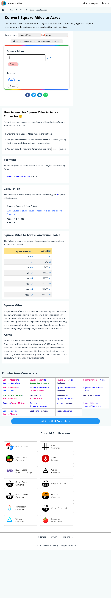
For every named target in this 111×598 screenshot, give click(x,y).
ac (18, 80)
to (11, 382)
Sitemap (42, 537)
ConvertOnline (11, 3)
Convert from (11, 35)
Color (105, 3)
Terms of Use (67, 537)
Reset (13, 64)
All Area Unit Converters (55, 421)
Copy (13, 86)
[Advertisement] (83, 67)
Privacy (53, 537)
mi (49, 58)
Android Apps (90, 3)
